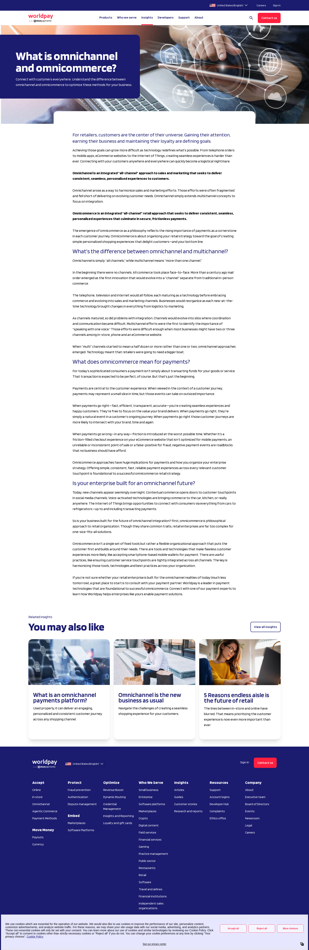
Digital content (149, 825)
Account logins (220, 797)
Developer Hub (219, 804)
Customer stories (185, 804)
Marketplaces (77, 823)
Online (36, 790)
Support (184, 17)
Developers (166, 17)
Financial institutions (153, 896)
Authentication (78, 797)
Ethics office (218, 818)
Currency (38, 844)
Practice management (153, 854)
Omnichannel (41, 804)
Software (145, 882)
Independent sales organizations (151, 906)
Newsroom (252, 818)
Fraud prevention (79, 790)
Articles (179, 790)
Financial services (150, 839)
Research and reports (188, 811)
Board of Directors (257, 804)
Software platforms (152, 804)
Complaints (217, 811)
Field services (147, 832)
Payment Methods (44, 818)
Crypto (143, 818)
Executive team (255, 797)
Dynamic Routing (114, 797)
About (249, 790)
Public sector (147, 861)
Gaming (144, 846)
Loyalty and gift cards (117, 823)
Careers (261, 5)
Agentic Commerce (44, 811)
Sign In (277, 5)
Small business (148, 790)
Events (250, 811)
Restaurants (147, 868)
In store (37, 797)
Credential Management (112, 806)
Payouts (38, 837)
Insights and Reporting (118, 816)
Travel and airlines (150, 889)
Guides (178, 797)
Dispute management (82, 804)
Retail (142, 875)
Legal (248, 825)
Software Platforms (81, 830)
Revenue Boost (113, 790)
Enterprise (146, 797)
